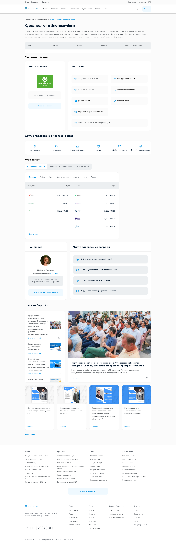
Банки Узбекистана (129, 473)
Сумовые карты (95, 466)
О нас (27, 2)
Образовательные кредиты (67, 459)
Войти (147, 9)
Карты (63, 9)
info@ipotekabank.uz (126, 79)
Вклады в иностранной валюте (36, 456)
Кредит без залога (64, 475)
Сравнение (35, 2)
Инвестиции (74, 9)
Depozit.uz (29, 20)
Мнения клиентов (128, 480)
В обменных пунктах (36, 166)
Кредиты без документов (66, 471)
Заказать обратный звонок (46, 293)
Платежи (92, 521)
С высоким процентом (33, 459)
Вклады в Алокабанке (33, 470)
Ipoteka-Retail (84, 101)
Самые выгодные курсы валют (133, 476)
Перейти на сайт (44, 106)
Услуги (45, 9)
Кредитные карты (96, 463)
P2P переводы (127, 463)
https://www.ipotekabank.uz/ (90, 112)
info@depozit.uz (140, 525)
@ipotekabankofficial (126, 90)
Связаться (73, 518)
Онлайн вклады (30, 463)
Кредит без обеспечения (66, 478)
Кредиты (54, 9)
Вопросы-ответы (128, 466)
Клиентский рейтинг (130, 459)
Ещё (105, 9)
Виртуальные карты (97, 470)
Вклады (98, 9)
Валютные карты (96, 456)
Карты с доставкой (97, 473)
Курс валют (87, 9)
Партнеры (73, 521)
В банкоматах (83, 166)
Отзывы (137, 518)
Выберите (142, 2)
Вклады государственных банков (37, 466)
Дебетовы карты (96, 459)
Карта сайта (74, 525)
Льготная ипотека (64, 463)
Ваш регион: (132, 2)
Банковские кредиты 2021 (67, 482)
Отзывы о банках (128, 456)
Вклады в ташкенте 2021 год (35, 482)
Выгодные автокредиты (66, 456)
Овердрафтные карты (98, 480)
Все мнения (30, 435)
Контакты (45, 2)
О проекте (73, 510)
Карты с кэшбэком (96, 476)
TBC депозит (29, 473)
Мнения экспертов (129, 470)
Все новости (114, 510)
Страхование (94, 528)
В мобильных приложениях (61, 166)
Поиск (71, 514)
